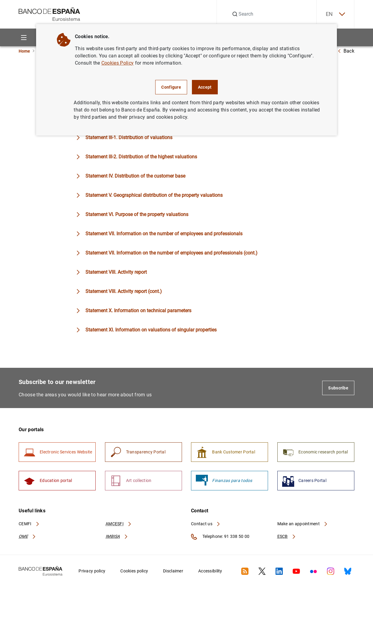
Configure (171, 87)
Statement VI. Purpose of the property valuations (136, 214)
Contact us (205, 523)
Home (24, 51)
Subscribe (338, 388)
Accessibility (210, 571)
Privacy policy (92, 571)
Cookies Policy (117, 63)
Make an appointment (302, 523)
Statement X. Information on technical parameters (138, 310)
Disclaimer (173, 571)
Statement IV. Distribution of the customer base (135, 176)
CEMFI (29, 523)
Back (346, 51)
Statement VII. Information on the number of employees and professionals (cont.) (171, 253)
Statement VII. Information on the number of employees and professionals (163, 233)
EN (335, 14)
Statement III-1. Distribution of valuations (128, 137)
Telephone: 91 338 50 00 (220, 537)
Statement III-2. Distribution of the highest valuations (141, 157)
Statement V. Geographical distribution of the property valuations (154, 195)
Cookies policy (134, 571)
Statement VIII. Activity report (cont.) (123, 291)
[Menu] (24, 37)
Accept (205, 87)
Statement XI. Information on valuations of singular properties (151, 330)
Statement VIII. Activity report (116, 272)
